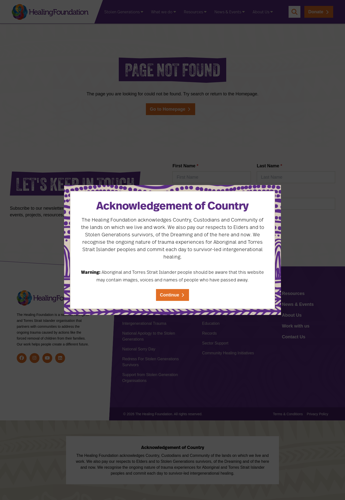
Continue (169, 295)
